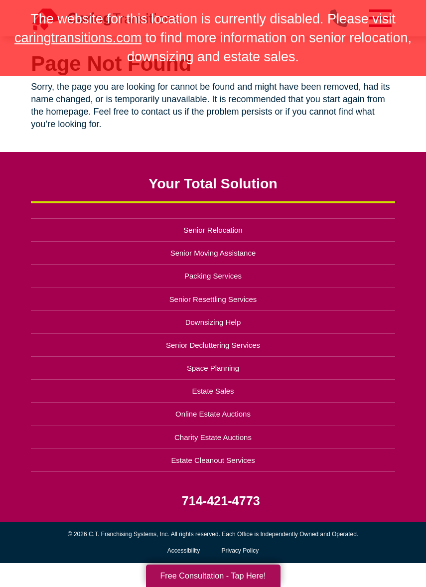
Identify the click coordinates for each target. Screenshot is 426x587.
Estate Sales (213, 391)
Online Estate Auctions (213, 414)
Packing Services (213, 276)
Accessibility (183, 550)
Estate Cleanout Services (213, 460)
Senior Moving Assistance (213, 253)
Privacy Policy (240, 550)
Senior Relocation (212, 230)
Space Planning (213, 368)
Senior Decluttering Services (213, 345)
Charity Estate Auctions (213, 437)
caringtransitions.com (78, 37)
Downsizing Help (213, 322)
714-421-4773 (221, 501)
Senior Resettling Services (213, 299)
